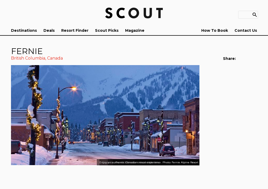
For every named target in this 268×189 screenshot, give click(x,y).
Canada (55, 58)
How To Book (214, 30)
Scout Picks (107, 30)
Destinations (24, 30)
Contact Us (245, 30)
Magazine (134, 30)
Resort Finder (74, 30)
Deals (49, 30)
